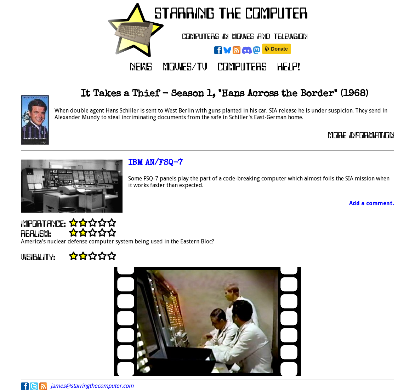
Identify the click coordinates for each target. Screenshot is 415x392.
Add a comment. (371, 203)
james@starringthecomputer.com (92, 385)
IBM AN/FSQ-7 (155, 163)
